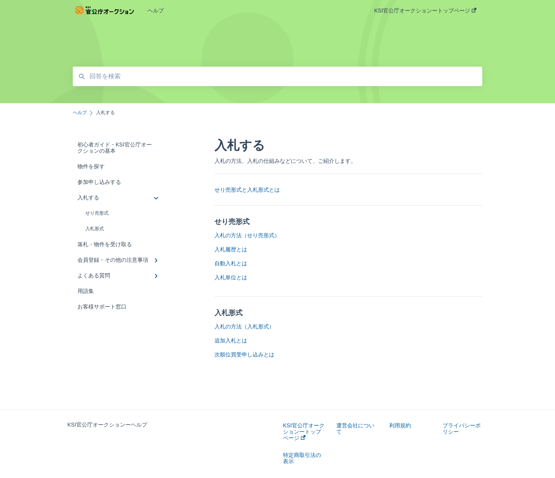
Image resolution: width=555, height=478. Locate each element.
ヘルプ (156, 10)
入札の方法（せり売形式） (247, 235)
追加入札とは (230, 340)
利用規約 (400, 425)
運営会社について (355, 428)
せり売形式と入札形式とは (247, 190)
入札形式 (94, 228)
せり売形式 (97, 213)
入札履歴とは (230, 249)
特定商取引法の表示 (302, 458)
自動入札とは (230, 263)
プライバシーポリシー (462, 428)
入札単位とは (230, 277)
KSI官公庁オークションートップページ (304, 431)
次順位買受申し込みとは (244, 354)
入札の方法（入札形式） (244, 326)
